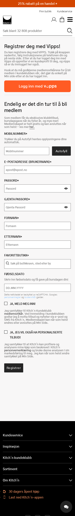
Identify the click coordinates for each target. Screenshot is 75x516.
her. (32, 127)
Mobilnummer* (15, 134)
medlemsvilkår (13, 313)
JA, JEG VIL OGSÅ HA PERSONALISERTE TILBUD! (36, 334)
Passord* (11, 180)
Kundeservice (64, 11)
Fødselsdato (14, 274)
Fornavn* (11, 218)
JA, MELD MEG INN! (22, 304)
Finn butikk (45, 11)
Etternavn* (13, 236)
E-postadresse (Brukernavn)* (27, 162)
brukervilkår (30, 297)
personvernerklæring (17, 350)
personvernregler (12, 297)
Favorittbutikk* (16, 255)
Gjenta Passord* (17, 199)
